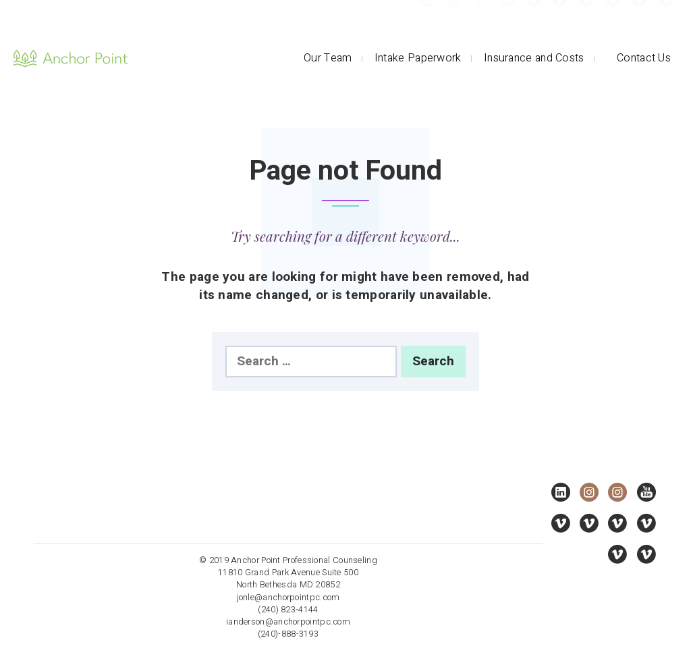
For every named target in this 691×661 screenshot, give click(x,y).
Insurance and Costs (534, 58)
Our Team (328, 58)
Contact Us (644, 58)
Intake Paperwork (418, 58)
